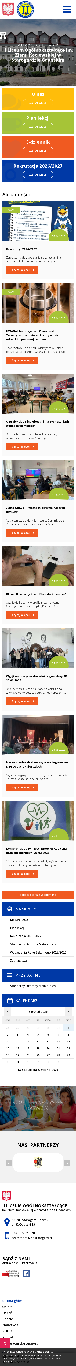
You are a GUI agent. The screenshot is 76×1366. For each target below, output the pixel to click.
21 (58, 1048)
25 (27, 1055)
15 (68, 1041)
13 (48, 1041)
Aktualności (16, 194)
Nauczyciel (10, 1325)
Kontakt (8, 1337)
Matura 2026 (19, 920)
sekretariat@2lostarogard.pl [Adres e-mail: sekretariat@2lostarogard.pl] (32, 1238)
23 (7, 1055)
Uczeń (7, 1313)
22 (68, 1048)
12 (38, 1041)
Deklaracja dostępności (20, 1343)
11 (27, 1041)
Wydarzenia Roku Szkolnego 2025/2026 (38, 952)
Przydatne (28, 975)
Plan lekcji (17, 928)
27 (48, 1055)
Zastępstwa (18, 960)
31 (17, 1062)
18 (27, 1048)
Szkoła (7, 1306)
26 (38, 1055)
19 (38, 1048)
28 (58, 1055)
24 (17, 1055)
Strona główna (13, 1300)
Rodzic (7, 1319)
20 (48, 1048)
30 (7, 1062)
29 (68, 1055)
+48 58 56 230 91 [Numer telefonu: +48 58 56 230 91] (23, 1233)
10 (17, 1041)
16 (7, 1048)
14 (58, 1041)
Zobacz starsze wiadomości (38, 895)
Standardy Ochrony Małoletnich (33, 944)
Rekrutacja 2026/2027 (25, 936)
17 (17, 1048)
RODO (7, 1331)
